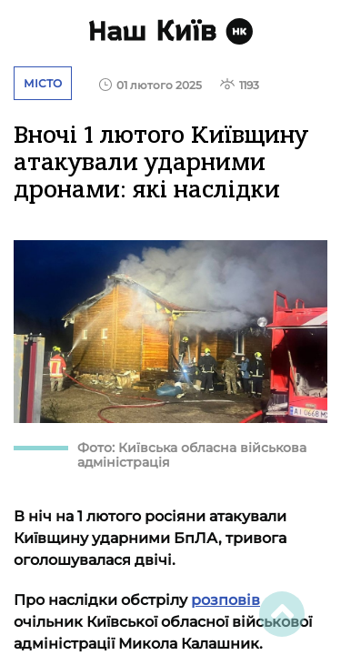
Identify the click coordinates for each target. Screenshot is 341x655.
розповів (225, 600)
